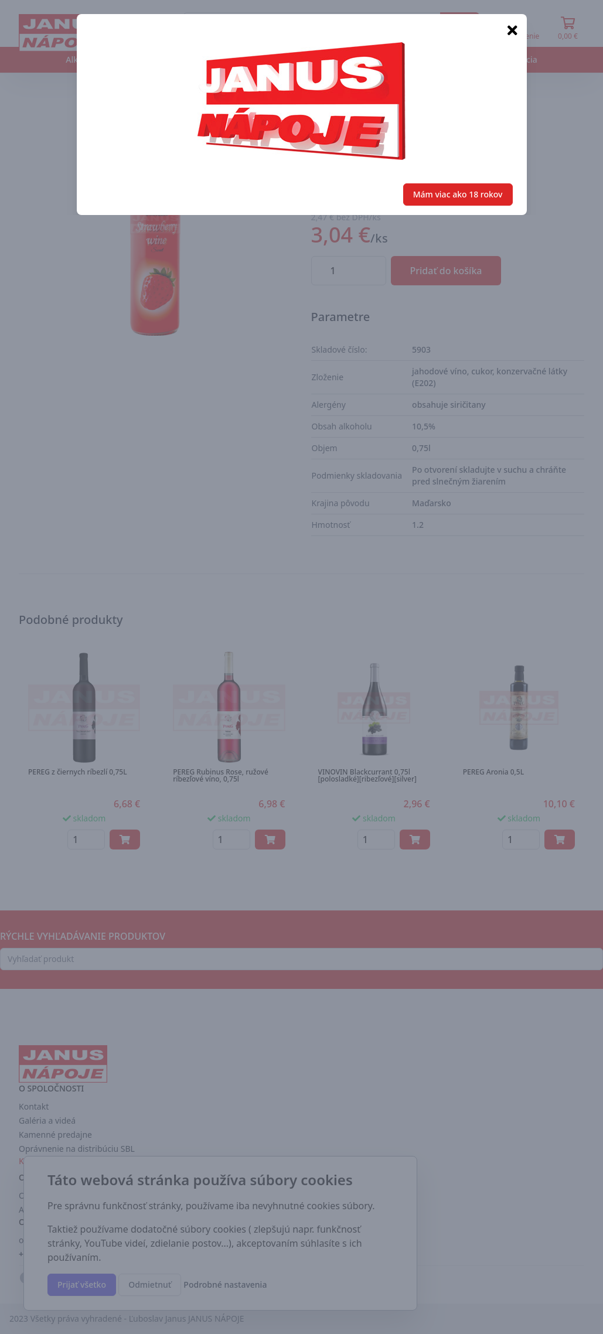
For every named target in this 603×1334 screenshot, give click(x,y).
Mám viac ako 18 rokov (458, 194)
